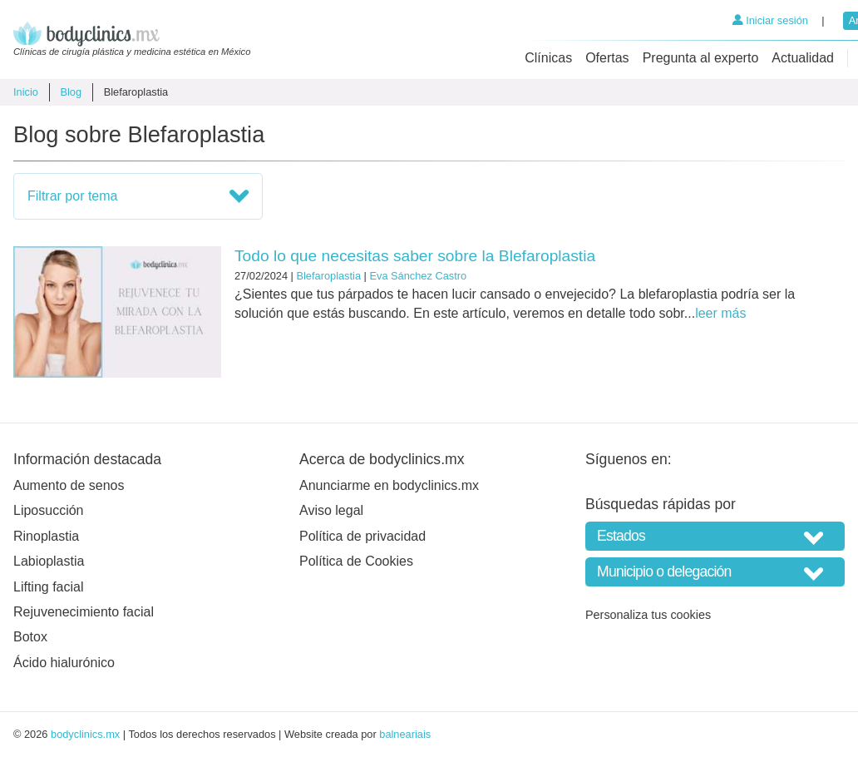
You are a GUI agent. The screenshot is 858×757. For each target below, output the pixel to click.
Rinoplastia (46, 536)
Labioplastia (48, 561)
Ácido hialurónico (64, 663)
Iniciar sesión (770, 20)
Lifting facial (48, 587)
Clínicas (548, 58)
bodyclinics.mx (85, 734)
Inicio (25, 92)
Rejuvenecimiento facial (83, 612)
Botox (30, 637)
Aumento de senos (68, 485)
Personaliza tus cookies (648, 614)
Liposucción (48, 510)
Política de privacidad (362, 536)
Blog (70, 92)
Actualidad (803, 58)
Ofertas (607, 58)
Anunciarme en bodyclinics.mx (389, 485)
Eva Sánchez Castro (417, 276)
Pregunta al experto (701, 58)
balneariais (405, 734)
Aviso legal (331, 510)
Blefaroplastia (328, 276)
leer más (720, 313)
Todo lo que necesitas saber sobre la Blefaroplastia (414, 256)
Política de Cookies (356, 561)
